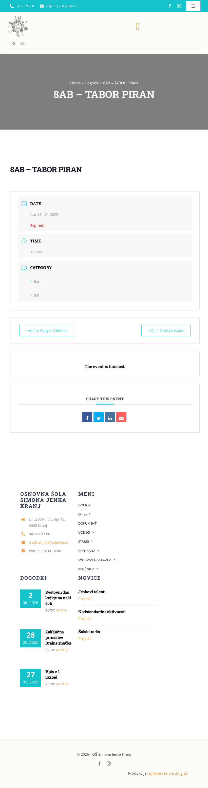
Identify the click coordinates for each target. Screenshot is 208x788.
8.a (34, 281)
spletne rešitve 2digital (168, 772)
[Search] (14, 43)
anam (61, 609)
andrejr (62, 649)
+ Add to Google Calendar (49, 330)
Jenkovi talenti (91, 591)
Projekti (85, 598)
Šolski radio (89, 631)
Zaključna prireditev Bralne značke (58, 637)
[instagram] (179, 6)
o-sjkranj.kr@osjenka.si (48, 542)
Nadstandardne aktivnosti (102, 611)
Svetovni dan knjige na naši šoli (58, 597)
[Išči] (104, 43)
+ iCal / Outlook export (163, 330)
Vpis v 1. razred (53, 674)
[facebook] (170, 6)
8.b (34, 295)
